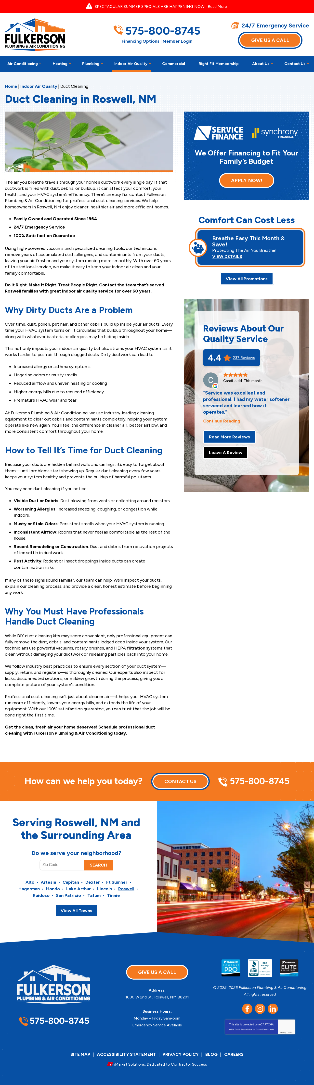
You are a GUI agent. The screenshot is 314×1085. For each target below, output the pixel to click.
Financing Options (140, 41)
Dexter (92, 882)
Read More (217, 6)
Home (11, 86)
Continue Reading (221, 421)
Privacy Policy (246, 1029)
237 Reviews (244, 358)
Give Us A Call (270, 40)
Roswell (126, 889)
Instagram (260, 1009)
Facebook (247, 1009)
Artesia (48, 882)
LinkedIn (273, 1009)
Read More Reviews (229, 437)
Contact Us (180, 781)
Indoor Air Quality (38, 86)
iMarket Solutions (129, 1064)
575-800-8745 (162, 30)
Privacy (283, 1033)
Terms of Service (262, 1029)
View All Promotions (247, 278)
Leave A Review (225, 452)
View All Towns (76, 910)
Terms (290, 1033)
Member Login (177, 41)
